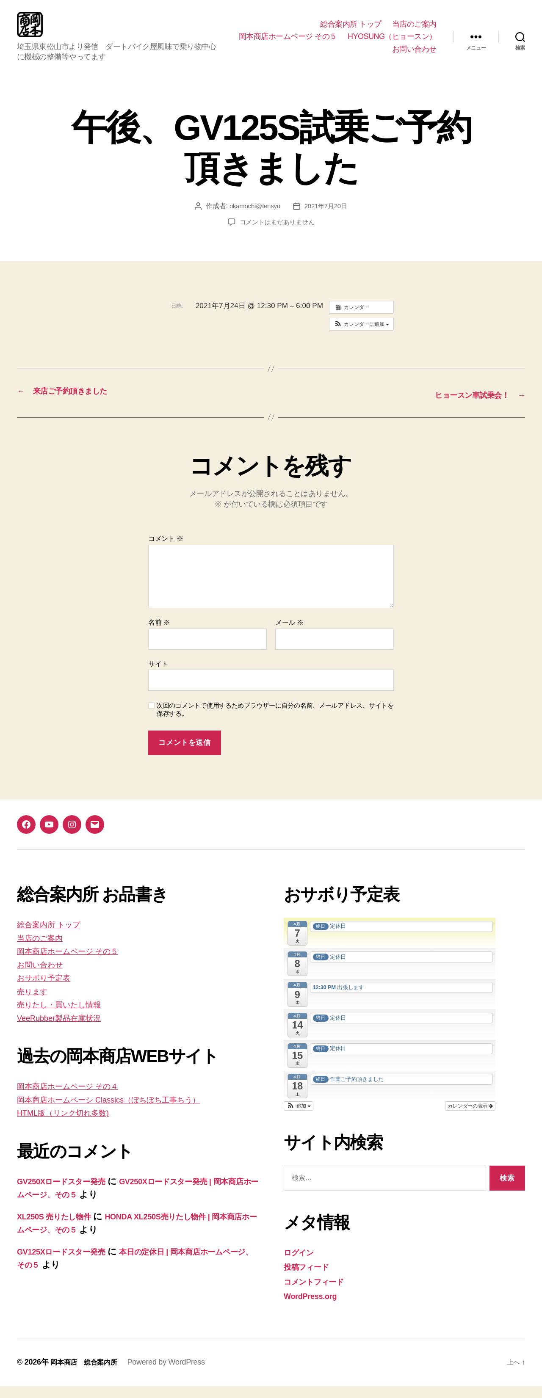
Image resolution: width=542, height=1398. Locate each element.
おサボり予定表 (49, 989)
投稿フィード (310, 1278)
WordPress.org (315, 1308)
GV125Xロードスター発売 (69, 1263)
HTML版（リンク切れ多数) (71, 1124)
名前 (159, 634)
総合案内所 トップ (351, 30)
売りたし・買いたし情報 (67, 1016)
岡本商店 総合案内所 (87, 1374)
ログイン (302, 1264)
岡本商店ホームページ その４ (77, 1098)
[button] (361, 337)
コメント (165, 550)
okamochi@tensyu (254, 218)
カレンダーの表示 (470, 1118)
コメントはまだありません (277, 234)
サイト (158, 675)
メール (289, 634)
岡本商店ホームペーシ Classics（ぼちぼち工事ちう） (126, 1111)
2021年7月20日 (327, 218)
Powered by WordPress (174, 1374)
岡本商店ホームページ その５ (387, 43)
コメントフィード (320, 1293)
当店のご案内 (414, 30)
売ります (35, 1003)
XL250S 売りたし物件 (61, 1228)
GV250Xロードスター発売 (69, 1193)
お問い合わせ (414, 55)
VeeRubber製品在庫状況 (66, 1029)
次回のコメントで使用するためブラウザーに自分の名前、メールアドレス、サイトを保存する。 (275, 721)
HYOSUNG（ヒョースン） (337, 55)
